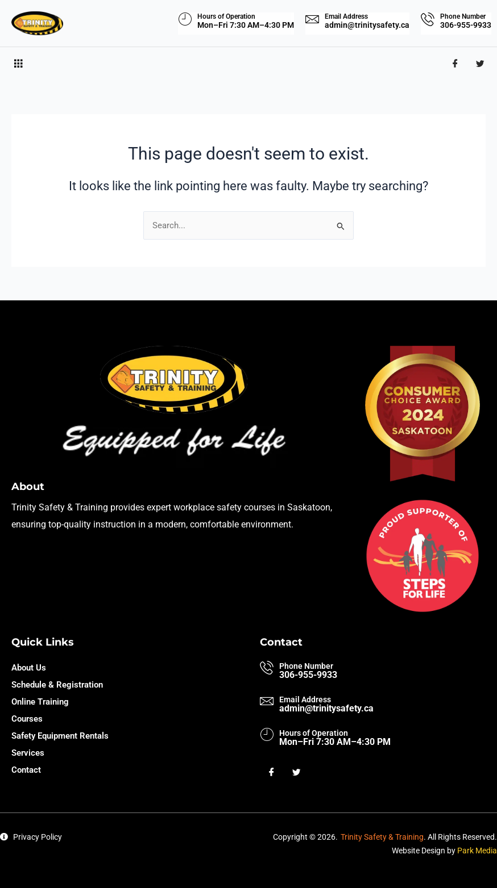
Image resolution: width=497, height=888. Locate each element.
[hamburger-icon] (18, 64)
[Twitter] (479, 64)
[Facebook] (454, 64)
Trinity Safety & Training (382, 836)
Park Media (477, 850)
